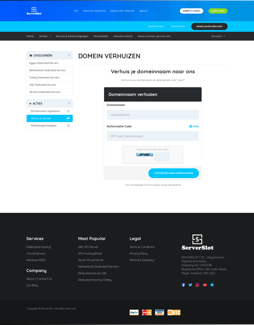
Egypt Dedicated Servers (43, 63)
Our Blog (33, 285)
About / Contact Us (40, 278)
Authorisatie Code (153, 126)
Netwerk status (122, 36)
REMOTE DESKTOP (94, 11)
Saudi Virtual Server (92, 260)
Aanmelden (178, 26)
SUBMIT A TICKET (191, 11)
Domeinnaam (116, 105)
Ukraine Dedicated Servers (44, 92)
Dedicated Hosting (40, 247)
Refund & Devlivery (143, 260)
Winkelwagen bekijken (209, 26)
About (143, 11)
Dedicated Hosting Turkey (96, 280)
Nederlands (156, 26)
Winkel (45, 36)
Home (30, 36)
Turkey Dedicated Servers (44, 77)
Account (218, 36)
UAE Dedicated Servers (42, 84)
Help (194, 126)
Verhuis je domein (49, 118)
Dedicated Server (122, 11)
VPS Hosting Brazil (91, 253)
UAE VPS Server (89, 247)
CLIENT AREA (218, 11)
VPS (76, 11)
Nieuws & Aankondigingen (72, 36)
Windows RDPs (37, 260)
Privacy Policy (140, 253)
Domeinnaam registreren (49, 111)
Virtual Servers (37, 253)
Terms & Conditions (144, 247)
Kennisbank (101, 36)
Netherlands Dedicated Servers (47, 70)
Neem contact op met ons (154, 36)
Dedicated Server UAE (94, 273)
